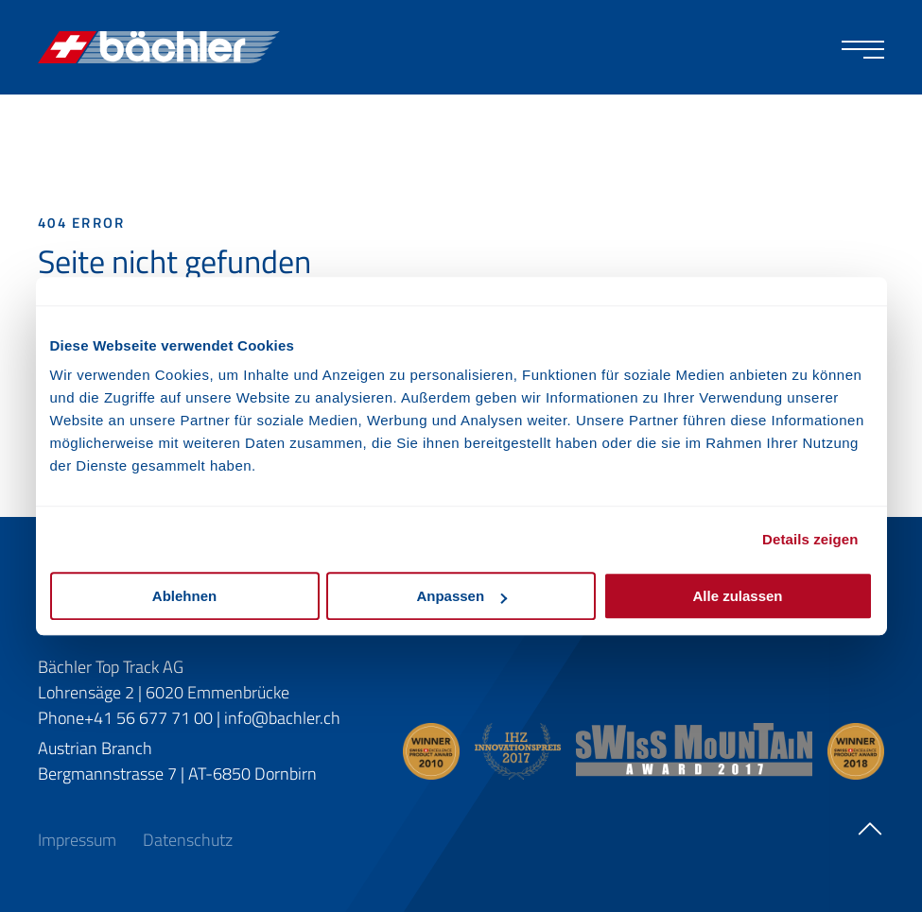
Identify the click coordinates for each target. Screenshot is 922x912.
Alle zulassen (737, 596)
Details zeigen (810, 539)
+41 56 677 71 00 (148, 718)
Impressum (79, 839)
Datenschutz (188, 839)
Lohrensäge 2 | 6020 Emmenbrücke (163, 692)
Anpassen (461, 596)
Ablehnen (184, 596)
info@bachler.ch (282, 718)
